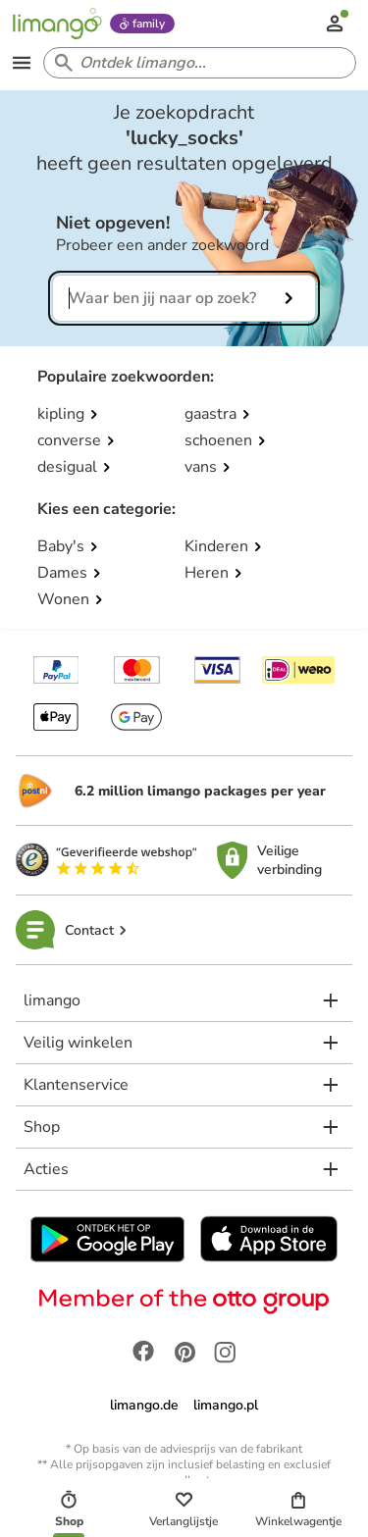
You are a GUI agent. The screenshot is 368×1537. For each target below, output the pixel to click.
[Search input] (195, 63)
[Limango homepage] (57, 23)
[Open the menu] (21, 62)
